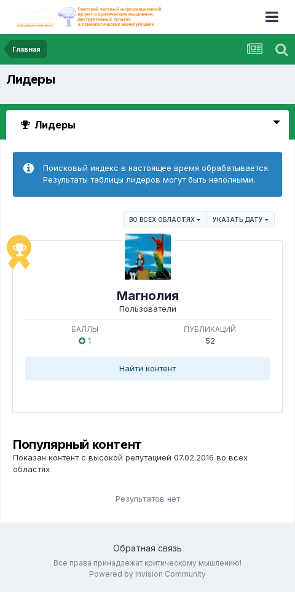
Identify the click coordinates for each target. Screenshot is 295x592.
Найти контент (147, 368)
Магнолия (148, 295)
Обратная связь (147, 548)
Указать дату (241, 219)
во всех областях (164, 219)
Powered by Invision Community (147, 573)
